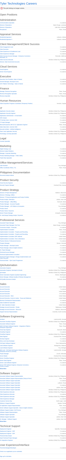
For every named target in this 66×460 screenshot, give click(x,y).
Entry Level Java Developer (7, 341)
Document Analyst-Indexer (7, 175)
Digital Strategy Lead (5, 149)
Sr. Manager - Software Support (8, 419)
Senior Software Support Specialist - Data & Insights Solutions (16, 408)
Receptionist (3, 29)
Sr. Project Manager (5, 250)
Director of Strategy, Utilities (7, 195)
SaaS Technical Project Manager (8, 438)
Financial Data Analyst (6, 435)
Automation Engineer (5, 268)
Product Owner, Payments (7, 211)
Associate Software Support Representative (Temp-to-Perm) (16, 378)
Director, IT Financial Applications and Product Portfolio (14, 197)
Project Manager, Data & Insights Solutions (11, 247)
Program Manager (5, 243)
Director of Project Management (8, 192)
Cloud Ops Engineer (5, 329)
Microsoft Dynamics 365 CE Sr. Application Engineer (14, 124)
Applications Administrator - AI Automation (11, 115)
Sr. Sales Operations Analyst (7, 305)
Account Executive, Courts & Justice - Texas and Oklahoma (15, 298)
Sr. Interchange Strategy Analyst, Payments (11, 215)
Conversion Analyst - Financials (8, 227)
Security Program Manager (7, 185)
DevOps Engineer (4, 338)
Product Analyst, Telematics (7, 199)
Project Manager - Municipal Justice (9, 245)
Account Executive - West (6, 296)
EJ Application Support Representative (10, 405)
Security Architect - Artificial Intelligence (10, 129)
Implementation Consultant (7, 229)
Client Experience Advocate (7, 392)
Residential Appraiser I (6, 37)
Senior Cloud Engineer (6, 71)
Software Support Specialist (7, 414)
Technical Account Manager (7, 252)
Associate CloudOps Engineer (8, 321)
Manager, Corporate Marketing (8, 153)
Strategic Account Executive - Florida (9, 307)
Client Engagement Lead (6, 47)
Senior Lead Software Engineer (8, 362)
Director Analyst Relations (7, 151)
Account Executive (5, 287)
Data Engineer (4, 336)
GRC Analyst (3, 118)
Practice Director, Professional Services (10, 241)
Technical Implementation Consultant (9, 254)
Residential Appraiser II (6, 39)
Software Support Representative (8, 412)
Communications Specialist (7, 22)
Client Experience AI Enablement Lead (10, 51)
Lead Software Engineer (6, 345)
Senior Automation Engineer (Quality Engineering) (13, 274)
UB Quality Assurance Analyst (8, 279)
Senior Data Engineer (5, 360)
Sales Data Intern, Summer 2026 (8, 127)
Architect (2, 319)
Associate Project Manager (7, 223)
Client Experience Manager (7, 53)
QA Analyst (3, 272)
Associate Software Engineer (7, 324)
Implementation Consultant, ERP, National (11, 236)
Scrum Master (3, 356)
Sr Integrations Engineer (6, 440)
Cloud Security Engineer (6, 183)
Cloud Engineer (4, 69)
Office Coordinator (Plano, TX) (8, 167)
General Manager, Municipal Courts (9, 81)
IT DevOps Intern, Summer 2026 (8, 120)
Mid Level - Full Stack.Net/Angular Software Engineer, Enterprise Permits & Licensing (14, 350)
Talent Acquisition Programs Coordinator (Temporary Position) (16, 103)
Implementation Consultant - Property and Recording (14, 232)
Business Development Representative (10, 300)
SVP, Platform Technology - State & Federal (11, 83)
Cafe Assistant (4, 165)
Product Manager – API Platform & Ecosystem (12, 206)
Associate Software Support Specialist (10, 380)
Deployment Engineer (5, 429)
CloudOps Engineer (5, 332)
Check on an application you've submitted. (11, 451)
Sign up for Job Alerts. (6, 456)
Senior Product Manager (6, 213)
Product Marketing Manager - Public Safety (11, 155)
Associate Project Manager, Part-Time (10, 225)
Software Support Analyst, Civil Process (10, 410)
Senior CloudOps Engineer (7, 358)
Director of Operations (6, 25)
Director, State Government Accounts (9, 62)
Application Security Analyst (7, 111)
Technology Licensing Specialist (8, 133)
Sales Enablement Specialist (7, 302)
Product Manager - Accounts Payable (10, 204)
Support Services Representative (8, 311)
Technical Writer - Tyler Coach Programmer (11, 260)
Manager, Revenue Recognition (8, 91)
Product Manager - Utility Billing (8, 201)
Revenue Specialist (5, 96)
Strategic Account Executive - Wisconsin (10, 309)
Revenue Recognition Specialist (8, 93)
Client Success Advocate (6, 59)
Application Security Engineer (7, 113)
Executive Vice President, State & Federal (11, 79)
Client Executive (4, 49)
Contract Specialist (5, 141)
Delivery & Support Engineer (7, 403)
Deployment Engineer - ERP (7, 431)
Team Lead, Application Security (8, 131)
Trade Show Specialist (6, 158)
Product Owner (4, 208)
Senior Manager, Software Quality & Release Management (15, 277)
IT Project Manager (5, 122)
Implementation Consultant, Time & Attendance (12, 238)
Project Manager (4, 353)
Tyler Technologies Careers (18, 3)
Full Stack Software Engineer (7, 343)
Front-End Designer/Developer (8, 448)
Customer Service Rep (6, 401)
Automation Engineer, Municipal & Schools (11, 270)
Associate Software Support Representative (11, 376)
